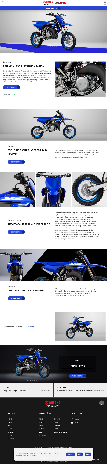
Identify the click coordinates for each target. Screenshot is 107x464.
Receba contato (50, 8)
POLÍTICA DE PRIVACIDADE (60, 432)
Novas (41, 419)
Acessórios (57, 425)
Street (10, 422)
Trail (9, 425)
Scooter (10, 419)
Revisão (41, 428)
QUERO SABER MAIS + (45, 390)
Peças (41, 425)
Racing (10, 435)
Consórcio (56, 422)
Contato (56, 428)
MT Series (10, 432)
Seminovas (57, 419)
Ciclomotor (11, 438)
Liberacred (42, 435)
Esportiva (10, 428)
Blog (40, 432)
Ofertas (41, 422)
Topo (101, 403)
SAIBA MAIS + (31, 326)
